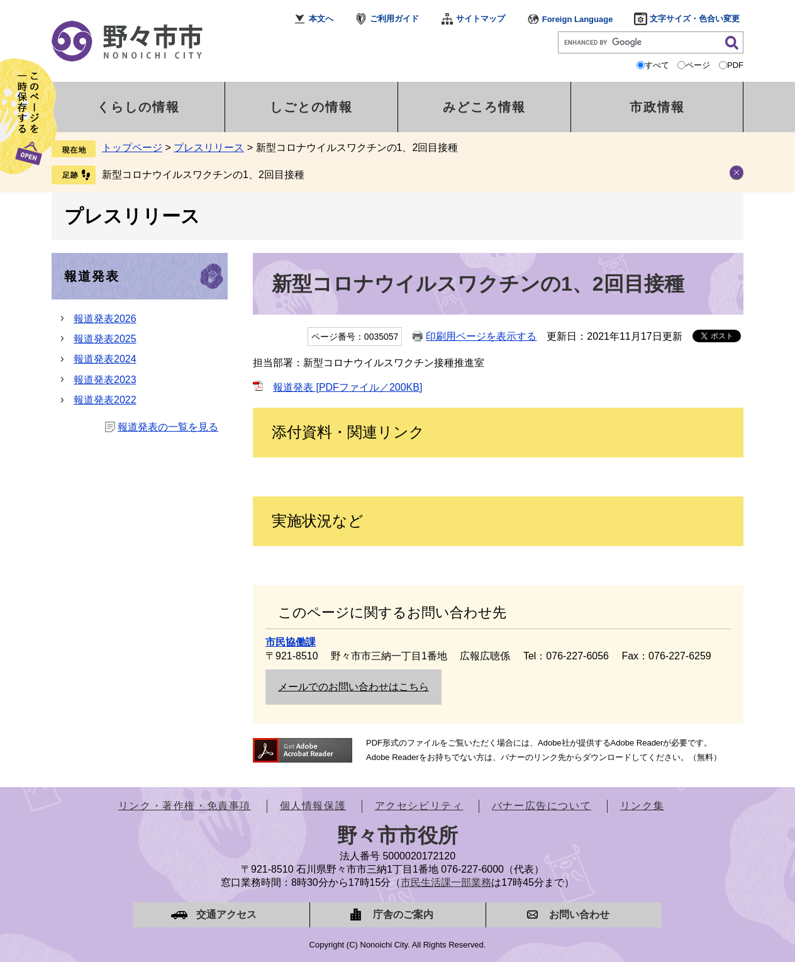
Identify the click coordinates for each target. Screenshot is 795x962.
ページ (698, 65)
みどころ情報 (484, 107)
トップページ (132, 147)
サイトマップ (480, 18)
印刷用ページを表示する (481, 336)
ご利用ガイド (394, 18)
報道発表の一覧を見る (168, 427)
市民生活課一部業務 (446, 882)
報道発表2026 (105, 318)
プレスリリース (209, 147)
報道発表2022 (105, 399)
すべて (657, 65)
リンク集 (642, 805)
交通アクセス (226, 914)
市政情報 (657, 107)
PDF (735, 65)
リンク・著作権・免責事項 (184, 805)
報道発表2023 (105, 379)
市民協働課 (290, 642)
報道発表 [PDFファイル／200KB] (347, 387)
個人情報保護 (313, 805)
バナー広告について (541, 805)
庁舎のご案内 (403, 914)
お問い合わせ (579, 914)
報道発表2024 (105, 359)
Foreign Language (577, 19)
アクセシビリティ (419, 805)
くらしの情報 (138, 107)
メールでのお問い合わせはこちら (353, 686)
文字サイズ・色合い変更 (695, 18)
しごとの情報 (311, 107)
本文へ (321, 18)
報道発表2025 (105, 338)
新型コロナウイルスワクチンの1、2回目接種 (203, 174)
